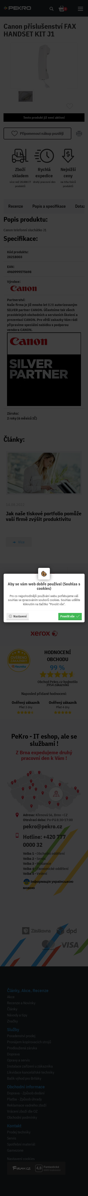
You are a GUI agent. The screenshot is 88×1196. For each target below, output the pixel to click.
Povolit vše (70, 616)
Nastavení (17, 616)
